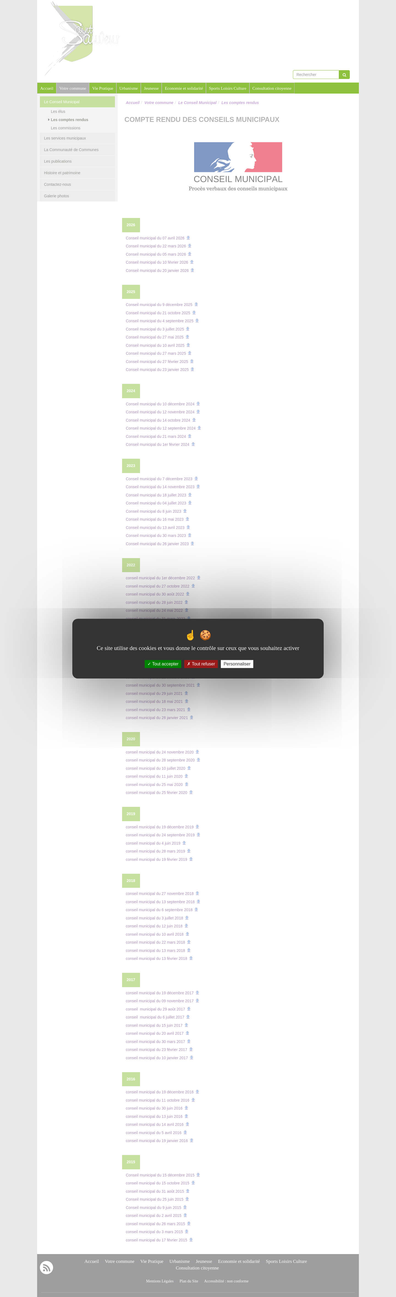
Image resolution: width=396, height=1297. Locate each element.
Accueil (46, 88)
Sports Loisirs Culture (227, 88)
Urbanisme (128, 88)
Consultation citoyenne (272, 88)
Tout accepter (162, 664)
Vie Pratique (102, 88)
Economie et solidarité (184, 88)
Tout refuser (201, 664)
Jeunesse (151, 88)
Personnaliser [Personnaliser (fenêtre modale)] (237, 664)
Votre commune (72, 88)
